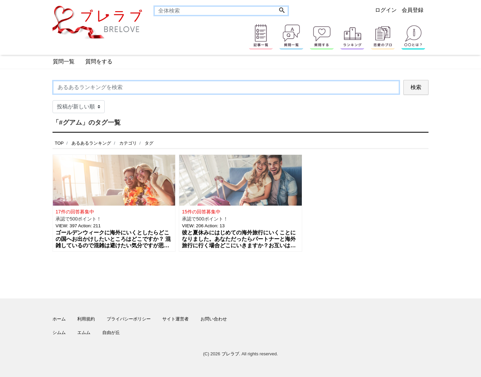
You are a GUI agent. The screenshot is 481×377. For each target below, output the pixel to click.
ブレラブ (230, 353)
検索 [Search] (416, 87)
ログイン (386, 10)
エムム (83, 332)
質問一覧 (64, 61)
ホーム (59, 318)
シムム (59, 332)
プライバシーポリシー (129, 318)
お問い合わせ (214, 318)
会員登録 (412, 10)
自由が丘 (111, 332)
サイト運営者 (175, 318)
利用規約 (86, 318)
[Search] (282, 11)
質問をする (98, 61)
